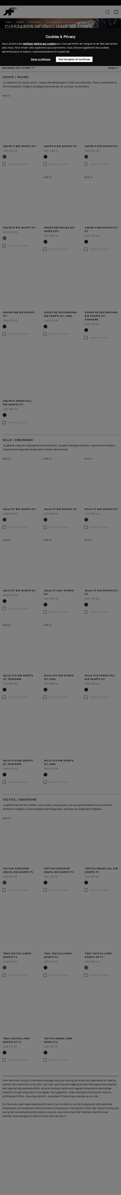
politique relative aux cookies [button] (39, 43)
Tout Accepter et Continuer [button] (74, 59)
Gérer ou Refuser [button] (41, 59)
